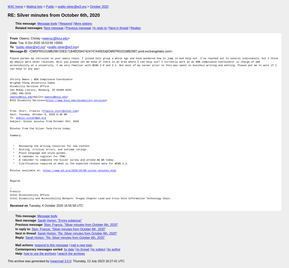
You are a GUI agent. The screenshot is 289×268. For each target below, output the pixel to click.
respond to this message (51, 245)
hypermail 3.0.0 (60, 261)
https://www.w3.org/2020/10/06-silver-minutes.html (79, 170)
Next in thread (118, 28)
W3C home (15, 6)
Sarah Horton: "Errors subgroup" (60, 220)
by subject (98, 249)
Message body (47, 23)
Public (50, 6)
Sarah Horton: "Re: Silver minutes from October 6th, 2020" (77, 233)
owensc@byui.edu (55, 38)
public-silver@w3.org (72, 6)
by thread (82, 249)
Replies (136, 28)
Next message (54, 28)
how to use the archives (40, 253)
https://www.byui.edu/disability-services (76, 100)
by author (114, 249)
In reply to (100, 28)
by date (69, 249)
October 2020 (99, 6)
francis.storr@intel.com (60, 111)
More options (83, 23)
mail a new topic (81, 245)
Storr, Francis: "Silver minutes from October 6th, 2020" (81, 224)
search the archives (71, 253)
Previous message (78, 28)
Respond (66, 23)
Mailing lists (34, 6)
